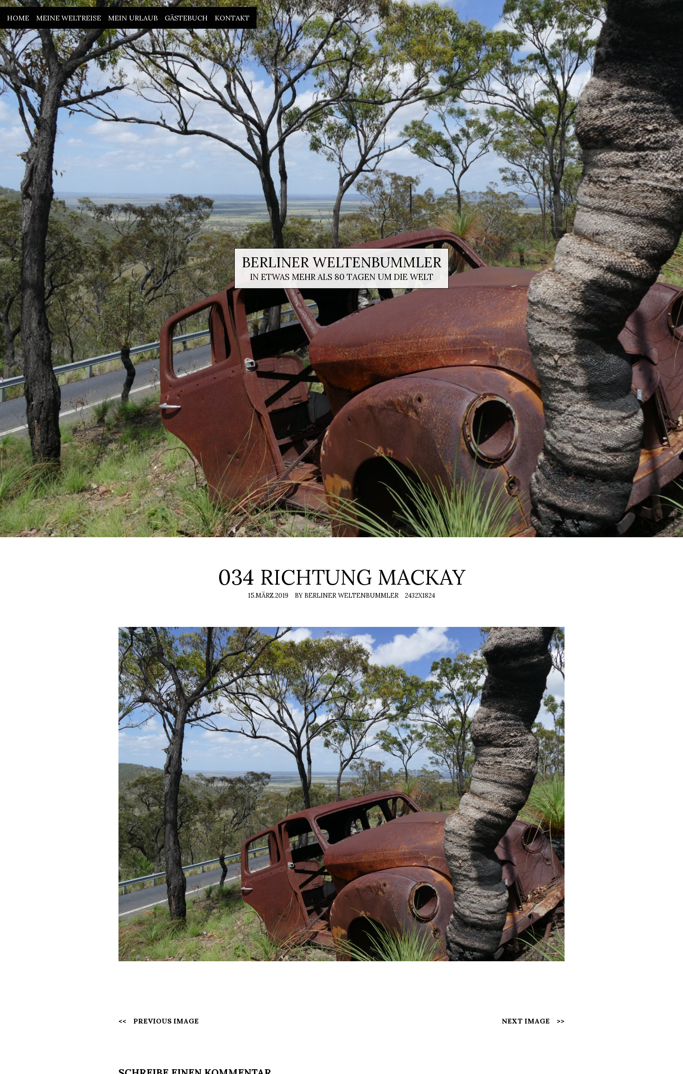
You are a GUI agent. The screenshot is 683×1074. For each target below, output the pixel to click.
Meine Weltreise (68, 17)
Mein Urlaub (133, 17)
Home (18, 17)
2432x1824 (420, 595)
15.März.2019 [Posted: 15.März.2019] (268, 595)
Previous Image (166, 1021)
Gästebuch (186, 17)
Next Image (526, 1021)
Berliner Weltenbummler (341, 262)
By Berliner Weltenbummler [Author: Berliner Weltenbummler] (347, 595)
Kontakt (232, 17)
